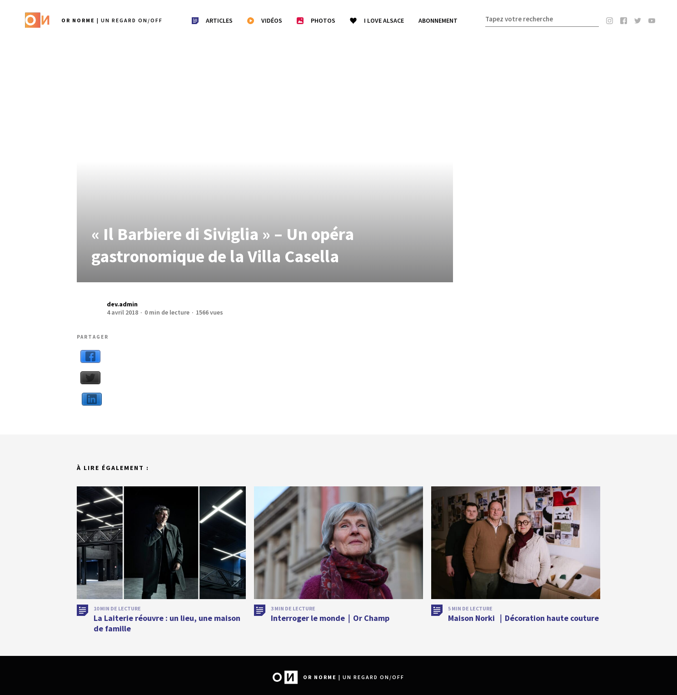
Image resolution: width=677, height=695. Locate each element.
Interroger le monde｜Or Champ (330, 624)
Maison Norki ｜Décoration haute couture (523, 624)
